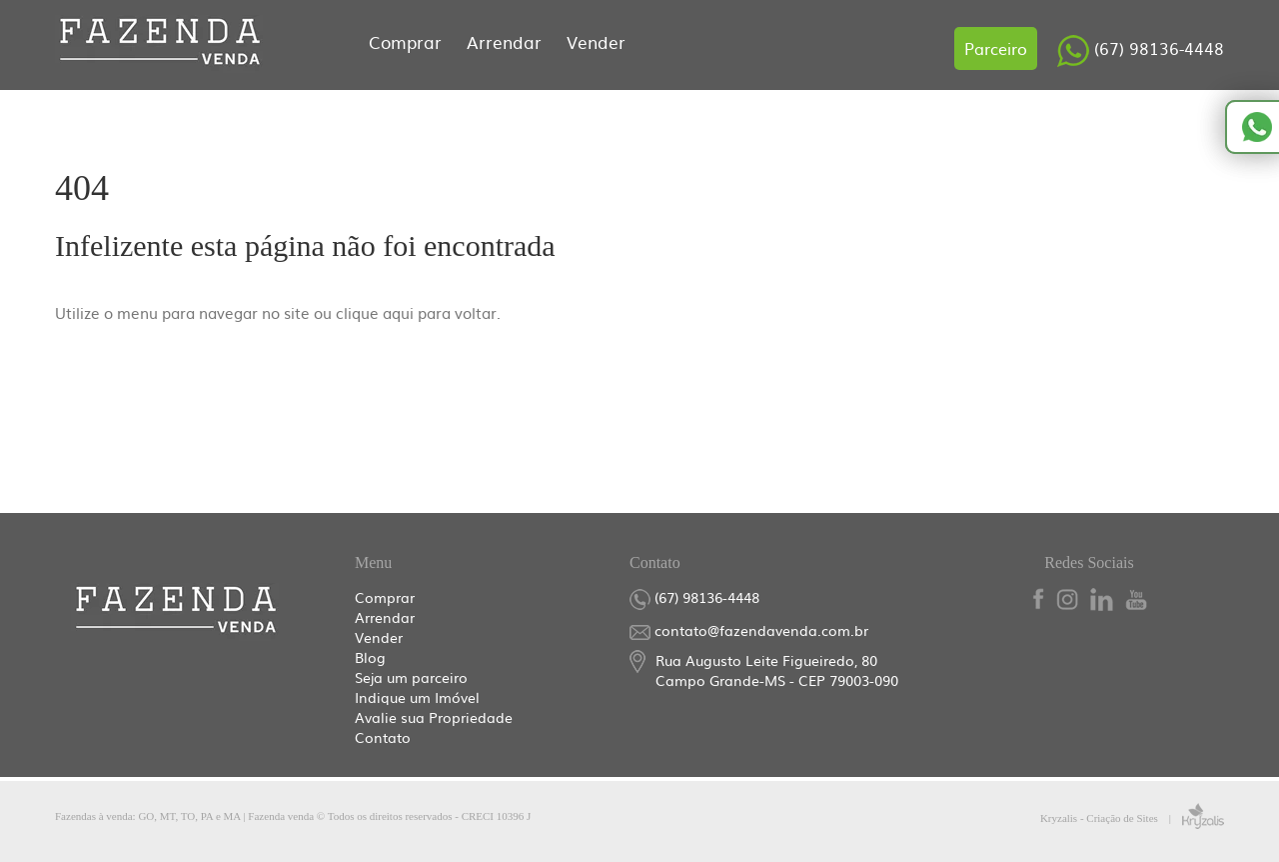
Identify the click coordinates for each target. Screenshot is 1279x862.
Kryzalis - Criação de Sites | (1132, 818)
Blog (370, 657)
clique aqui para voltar (416, 312)
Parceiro (995, 48)
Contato (383, 737)
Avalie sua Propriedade (434, 717)
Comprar (408, 41)
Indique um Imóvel (417, 697)
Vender (596, 41)
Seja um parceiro (411, 677)
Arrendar (507, 41)
